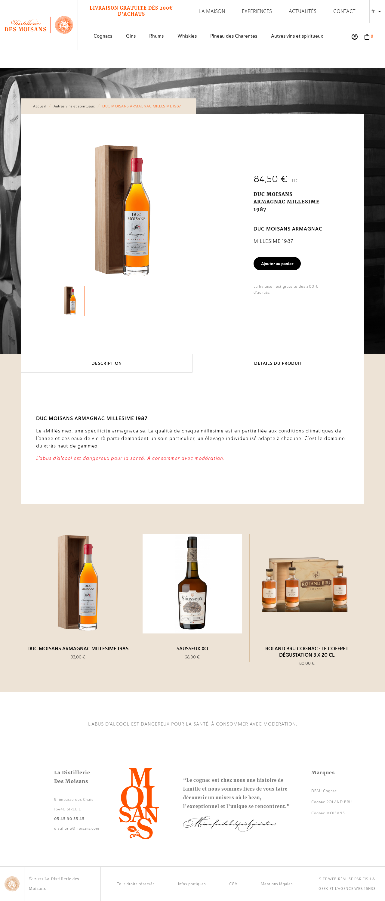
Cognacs (103, 36)
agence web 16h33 (357, 889)
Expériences (257, 11)
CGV (233, 884)
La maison (212, 11)
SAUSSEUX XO (192, 649)
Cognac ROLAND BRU (331, 802)
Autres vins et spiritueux (297, 36)
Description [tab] (106, 363)
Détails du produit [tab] (278, 363)
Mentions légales (277, 884)
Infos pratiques (192, 884)
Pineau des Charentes (233, 36)
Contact (344, 11)
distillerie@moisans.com (76, 828)
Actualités (302, 11)
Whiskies (187, 36)
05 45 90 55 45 (69, 818)
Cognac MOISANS (328, 813)
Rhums (156, 36)
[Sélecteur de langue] (377, 11)
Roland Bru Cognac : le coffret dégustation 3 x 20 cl (306, 652)
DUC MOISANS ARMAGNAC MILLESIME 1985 (77, 649)
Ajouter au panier (277, 264)
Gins (131, 36)
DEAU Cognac (324, 791)
